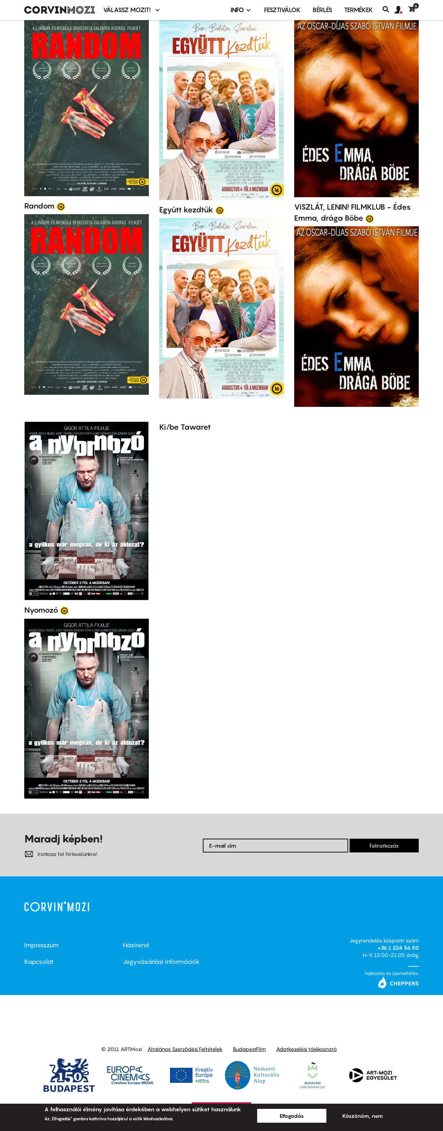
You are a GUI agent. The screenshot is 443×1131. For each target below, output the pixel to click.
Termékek (358, 9)
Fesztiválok (282, 9)
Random (39, 205)
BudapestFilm (249, 1049)
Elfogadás (292, 1116)
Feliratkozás (384, 845)
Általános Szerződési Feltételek (185, 1049)
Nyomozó (41, 609)
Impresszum (41, 945)
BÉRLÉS (322, 9)
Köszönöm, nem (362, 1116)
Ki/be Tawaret (185, 426)
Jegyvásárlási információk (161, 961)
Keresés (388, 9)
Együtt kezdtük (186, 209)
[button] (401, 10)
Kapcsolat (39, 961)
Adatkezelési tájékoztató (306, 1049)
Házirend (136, 945)
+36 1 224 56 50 (398, 948)
